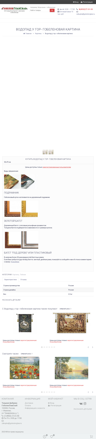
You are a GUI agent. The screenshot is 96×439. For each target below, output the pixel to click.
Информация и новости (35, 408)
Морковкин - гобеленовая (46, 7)
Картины (38, 33)
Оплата (28, 405)
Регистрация (87, 2)
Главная (27, 33)
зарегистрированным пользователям (57, 167)
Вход (75, 2)
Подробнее (15, 262)
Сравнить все (65, 309)
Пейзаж (23, 274)
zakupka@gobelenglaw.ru (85, 14)
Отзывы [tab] (23, 280)
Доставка (29, 403)
